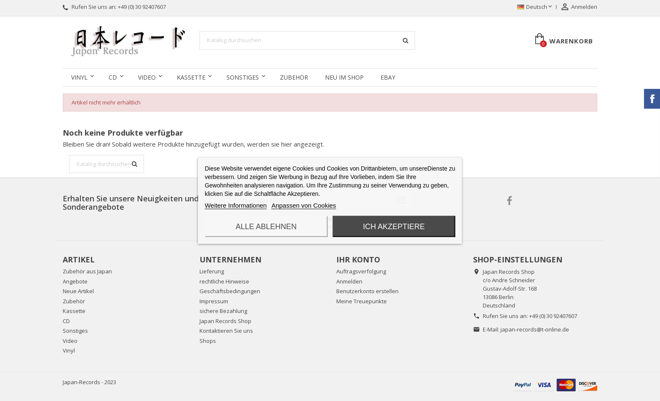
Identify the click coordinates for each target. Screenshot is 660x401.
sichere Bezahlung (223, 311)
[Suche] (307, 40)
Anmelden (349, 281)
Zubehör (294, 77)
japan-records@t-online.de (534, 329)
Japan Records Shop (225, 321)
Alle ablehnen (266, 226)
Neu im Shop (344, 77)
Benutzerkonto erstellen (367, 291)
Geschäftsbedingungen (230, 291)
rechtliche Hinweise (224, 281)
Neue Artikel (78, 291)
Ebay (388, 77)
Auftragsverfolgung (361, 271)
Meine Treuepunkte (361, 301)
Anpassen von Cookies (303, 205)
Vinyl (79, 77)
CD (113, 77)
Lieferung (212, 271)
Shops (208, 341)
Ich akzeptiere (394, 226)
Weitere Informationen (235, 205)
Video (147, 77)
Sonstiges (242, 77)
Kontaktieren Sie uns (226, 330)
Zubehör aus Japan (87, 271)
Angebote (75, 281)
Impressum (214, 301)
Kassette (191, 77)
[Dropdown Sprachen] (535, 7)
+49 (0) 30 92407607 (142, 7)
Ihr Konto (358, 259)
